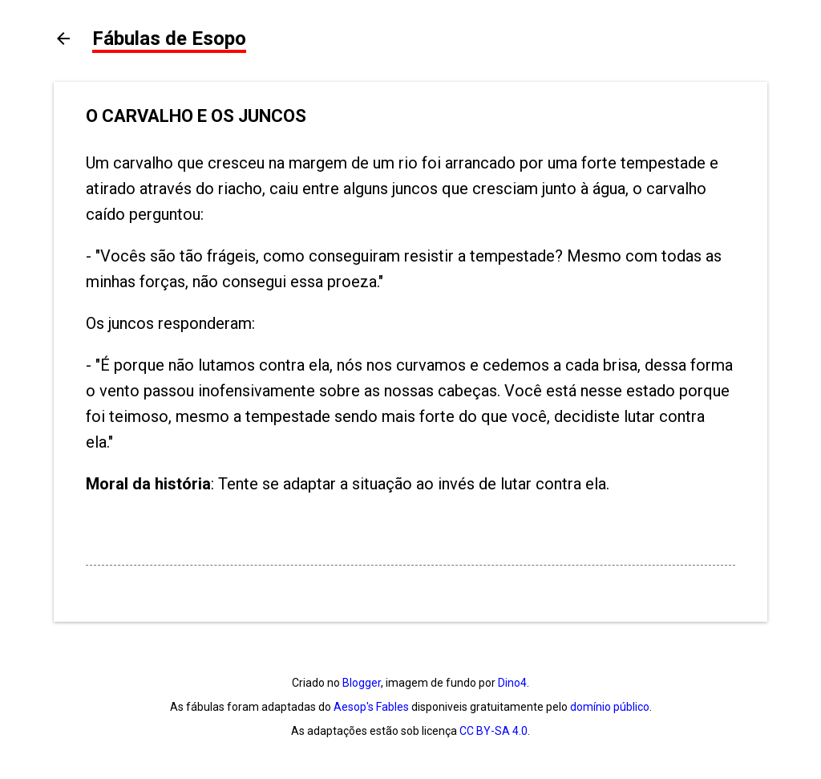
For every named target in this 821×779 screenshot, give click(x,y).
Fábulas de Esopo (169, 38)
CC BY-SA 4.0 (493, 730)
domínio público (609, 706)
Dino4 (512, 682)
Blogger (361, 682)
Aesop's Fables (371, 706)
